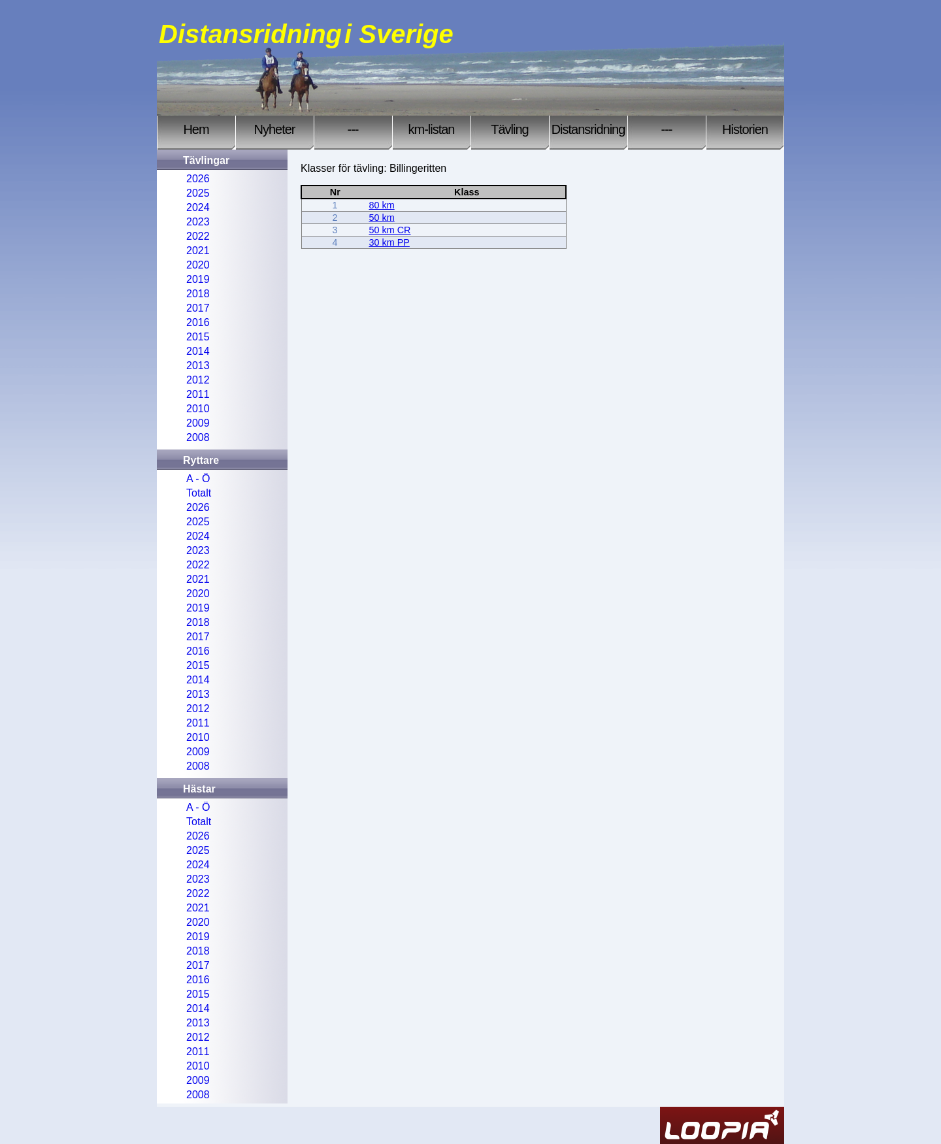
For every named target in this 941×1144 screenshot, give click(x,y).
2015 (198, 336)
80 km (382, 205)
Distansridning (588, 129)
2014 (198, 351)
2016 (198, 322)
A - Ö (198, 478)
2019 (198, 279)
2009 (198, 423)
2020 (198, 264)
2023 (198, 221)
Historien (745, 129)
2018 (198, 293)
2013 (198, 365)
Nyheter (274, 129)
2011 (198, 394)
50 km (382, 217)
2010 (198, 408)
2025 (198, 193)
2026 (198, 178)
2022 (198, 236)
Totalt (198, 492)
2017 (198, 308)
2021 (198, 250)
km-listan (431, 129)
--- (353, 129)
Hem (195, 129)
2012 (198, 379)
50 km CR (390, 230)
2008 (198, 437)
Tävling (509, 129)
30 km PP (389, 242)
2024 (198, 207)
